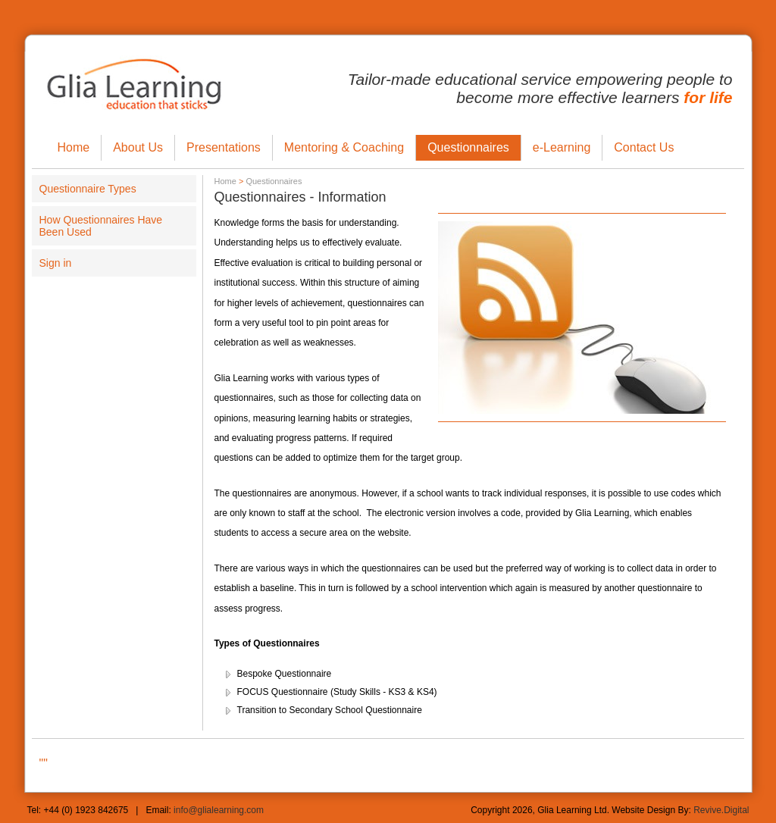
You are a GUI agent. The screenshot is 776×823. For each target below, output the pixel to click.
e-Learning (562, 147)
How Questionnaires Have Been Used (101, 226)
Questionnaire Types (87, 189)
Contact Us (644, 147)
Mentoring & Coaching (344, 147)
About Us (138, 147)
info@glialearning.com (219, 810)
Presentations (223, 147)
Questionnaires (468, 147)
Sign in (55, 263)
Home (74, 147)
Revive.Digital (721, 810)
